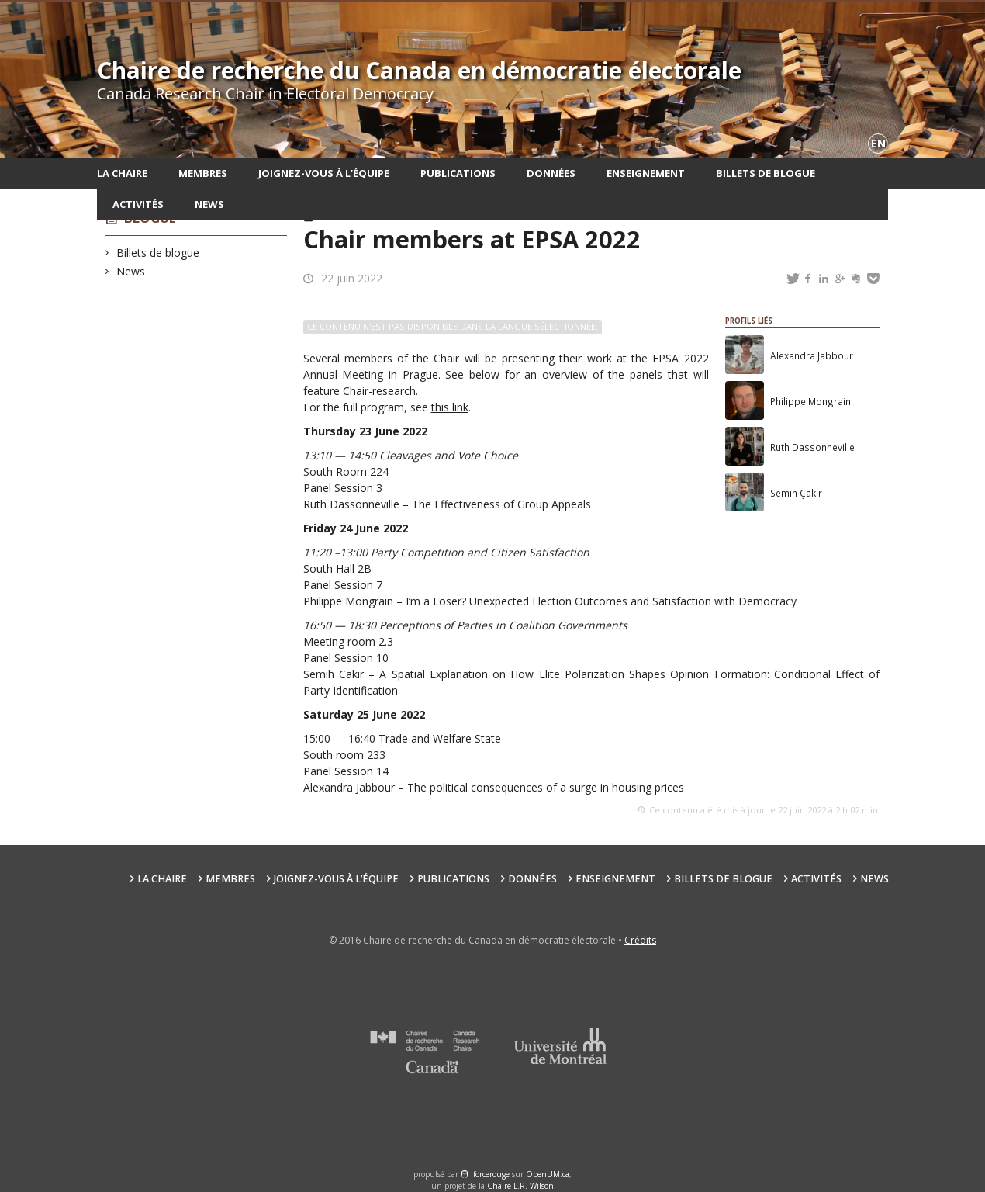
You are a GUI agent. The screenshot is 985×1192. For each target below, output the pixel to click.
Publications (458, 173)
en (878, 143)
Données (551, 173)
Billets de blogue (765, 173)
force (491, 1174)
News (209, 204)
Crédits (640, 940)
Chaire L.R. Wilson (520, 1185)
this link (449, 407)
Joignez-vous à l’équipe (323, 173)
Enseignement (646, 173)
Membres (202, 173)
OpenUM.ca (547, 1174)
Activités (138, 204)
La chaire (122, 173)
